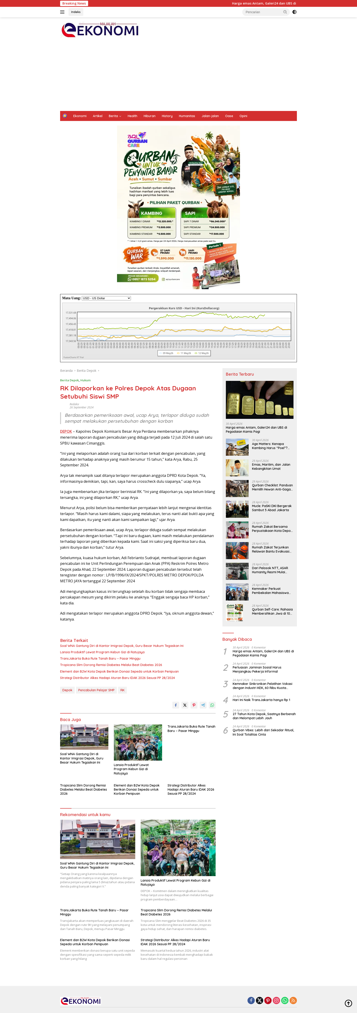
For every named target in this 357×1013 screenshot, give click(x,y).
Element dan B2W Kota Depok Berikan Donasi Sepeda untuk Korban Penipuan (119, 671)
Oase (229, 116)
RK (122, 690)
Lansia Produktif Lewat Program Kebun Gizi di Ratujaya (102, 652)
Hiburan (150, 116)
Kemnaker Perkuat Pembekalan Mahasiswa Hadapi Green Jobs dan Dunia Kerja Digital (270, 591)
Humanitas (187, 116)
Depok (67, 690)
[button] (285, 11)
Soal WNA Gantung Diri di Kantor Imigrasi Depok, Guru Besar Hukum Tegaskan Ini (122, 646)
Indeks (76, 12)
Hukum (85, 380)
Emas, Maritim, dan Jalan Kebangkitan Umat (271, 467)
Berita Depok (69, 380)
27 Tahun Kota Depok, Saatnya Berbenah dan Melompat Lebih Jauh (264, 716)
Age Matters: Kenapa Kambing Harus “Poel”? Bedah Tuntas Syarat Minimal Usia (270, 446)
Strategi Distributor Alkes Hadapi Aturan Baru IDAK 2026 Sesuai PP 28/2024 (117, 678)
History (167, 116)
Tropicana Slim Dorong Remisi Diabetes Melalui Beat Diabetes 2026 (111, 665)
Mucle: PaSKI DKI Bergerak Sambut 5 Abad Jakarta (272, 508)
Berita (113, 116)
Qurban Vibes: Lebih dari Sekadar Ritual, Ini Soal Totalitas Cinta (263, 732)
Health (132, 116)
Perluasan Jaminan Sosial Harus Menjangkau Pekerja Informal (257, 669)
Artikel (97, 116)
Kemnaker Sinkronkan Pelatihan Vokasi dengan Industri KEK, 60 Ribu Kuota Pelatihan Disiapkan (262, 686)
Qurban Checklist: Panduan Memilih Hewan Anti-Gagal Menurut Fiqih (272, 487)
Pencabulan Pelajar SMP (96, 690)
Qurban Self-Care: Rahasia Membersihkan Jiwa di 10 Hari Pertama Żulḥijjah (272, 611)
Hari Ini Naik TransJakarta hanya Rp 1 (261, 700)
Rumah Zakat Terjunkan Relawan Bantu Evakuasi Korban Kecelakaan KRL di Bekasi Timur (272, 549)
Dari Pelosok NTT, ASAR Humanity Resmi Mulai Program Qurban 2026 (270, 570)
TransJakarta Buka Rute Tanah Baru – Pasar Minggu (100, 658)
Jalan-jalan (210, 116)
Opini (243, 116)
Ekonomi (80, 116)
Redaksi (74, 404)
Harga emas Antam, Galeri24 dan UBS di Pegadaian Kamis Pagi (292, 3)
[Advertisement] (178, 77)
